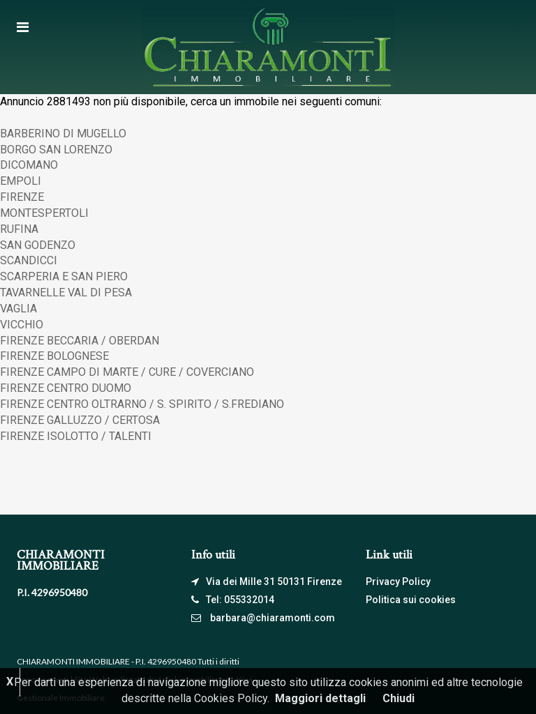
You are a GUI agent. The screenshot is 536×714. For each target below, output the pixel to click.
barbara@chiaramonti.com (272, 617)
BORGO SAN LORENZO (56, 149)
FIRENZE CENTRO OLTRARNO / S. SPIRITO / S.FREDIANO (142, 404)
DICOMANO (29, 165)
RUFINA (19, 229)
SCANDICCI (28, 260)
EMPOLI (20, 181)
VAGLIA (18, 308)
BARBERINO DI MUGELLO (63, 133)
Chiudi (398, 698)
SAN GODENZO (37, 245)
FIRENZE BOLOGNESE (54, 356)
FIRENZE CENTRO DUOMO (65, 388)
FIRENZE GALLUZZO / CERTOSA (80, 420)
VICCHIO (21, 324)
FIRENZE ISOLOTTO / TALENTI (75, 436)
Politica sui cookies (411, 599)
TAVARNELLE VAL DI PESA (66, 292)
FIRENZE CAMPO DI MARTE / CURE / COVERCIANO (127, 372)
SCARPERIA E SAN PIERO (64, 276)
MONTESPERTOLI (44, 213)
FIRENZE (22, 197)
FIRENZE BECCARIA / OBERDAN (79, 340)
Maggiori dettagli (320, 698)
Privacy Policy (398, 581)
